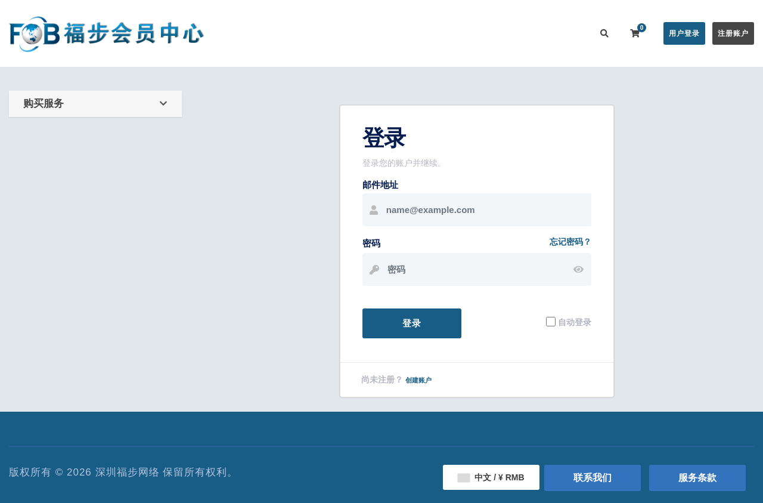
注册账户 (733, 33)
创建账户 (418, 380)
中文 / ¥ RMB (491, 477)
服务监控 (470, 33)
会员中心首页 (260, 33)
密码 (371, 243)
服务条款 (697, 478)
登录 (411, 323)
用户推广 (517, 33)
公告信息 (374, 33)
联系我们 (565, 33)
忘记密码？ (570, 241)
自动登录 (574, 321)
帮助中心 (422, 33)
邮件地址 (380, 185)
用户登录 (684, 33)
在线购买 (318, 33)
